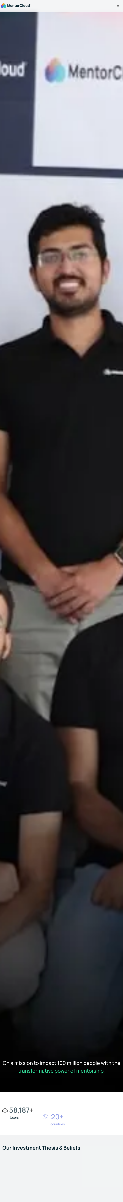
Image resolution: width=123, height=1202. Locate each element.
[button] (118, 6)
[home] (15, 5)
